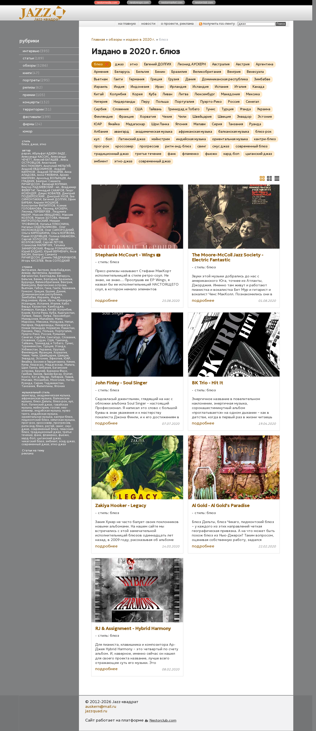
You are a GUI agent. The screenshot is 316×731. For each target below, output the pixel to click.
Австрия (43, 270)
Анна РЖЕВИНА (47, 175)
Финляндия (29, 352)
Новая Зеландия (33, 328)
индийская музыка (44, 414)
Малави (26, 380)
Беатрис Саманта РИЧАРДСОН (40, 183)
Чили (34, 355)
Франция (45, 352)
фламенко (50, 435)
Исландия (28, 303)
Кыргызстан (66, 312)
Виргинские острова (51, 285)
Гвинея (37, 374)
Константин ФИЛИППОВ (38, 205)
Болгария (50, 279)
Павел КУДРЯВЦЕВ (34, 236)
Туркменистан (31, 346)
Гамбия (26, 374)
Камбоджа (55, 306)
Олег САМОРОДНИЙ (59, 230)
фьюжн (63, 435)
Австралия (28, 270)
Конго (25, 377)
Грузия (50, 291)
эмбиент (51, 441)
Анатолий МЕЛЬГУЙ (56, 166)
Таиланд (61, 340)
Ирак (42, 300)
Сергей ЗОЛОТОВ (34, 239)
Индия (55, 297)
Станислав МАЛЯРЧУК (36, 245)
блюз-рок (60, 401)
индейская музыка (47, 410)
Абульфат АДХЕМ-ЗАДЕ (49, 153)
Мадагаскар (54, 364)
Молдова (56, 321)
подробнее (106, 300)
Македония (29, 318)
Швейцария (47, 355)
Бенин (38, 279)
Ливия (69, 377)
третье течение (148, 154)
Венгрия (66, 282)
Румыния (59, 334)
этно (43, 144)
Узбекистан (29, 349)
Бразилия (65, 279)
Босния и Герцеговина (49, 361)
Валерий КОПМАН (54, 184)
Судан (41, 340)
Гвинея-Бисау (53, 374)
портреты (36, 80)
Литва (47, 315)
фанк (37, 435)
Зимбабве (28, 297)
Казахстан (39, 306)
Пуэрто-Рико (30, 334)
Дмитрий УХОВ (57, 196)
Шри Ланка (29, 367)
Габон (38, 288)
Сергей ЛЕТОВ (53, 242)
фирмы (32, 124)
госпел (55, 407)
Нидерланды (44, 325)
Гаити (56, 288)
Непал (69, 321)
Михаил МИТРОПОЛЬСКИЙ (45, 219)
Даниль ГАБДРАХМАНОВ (58, 257)
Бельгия (26, 279)
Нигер (70, 380)
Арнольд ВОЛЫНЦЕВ (51, 178)
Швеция (62, 355)
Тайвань (27, 343)
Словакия (68, 337)
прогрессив (61, 422)
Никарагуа (62, 325)
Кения (70, 361)
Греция (39, 291)
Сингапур (53, 337)
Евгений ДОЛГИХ (55, 199)
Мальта (69, 364)
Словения (28, 340)
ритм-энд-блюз (32, 426)
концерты (36, 102)
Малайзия (46, 318)
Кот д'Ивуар (40, 377)
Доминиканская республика (41, 294)
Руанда (26, 383)
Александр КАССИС (35, 156)
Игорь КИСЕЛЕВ (32, 260)
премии (34, 95)
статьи (33, 58)
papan (26, 153)
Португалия (63, 331)
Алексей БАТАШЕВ (46, 159)
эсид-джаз (67, 441)
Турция (48, 346)
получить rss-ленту (217, 23)
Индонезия (29, 300)
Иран (51, 300)
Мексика (42, 321)
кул (70, 401)
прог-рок (28, 422)
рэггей (49, 426)
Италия (55, 303)
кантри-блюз (63, 416)
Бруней (40, 371)
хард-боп (28, 438)
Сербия (39, 337)
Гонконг (27, 291)
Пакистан (67, 328)
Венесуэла (28, 285)
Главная (98, 39)
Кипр (25, 364)
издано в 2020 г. (140, 39)
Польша (47, 331)
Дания (60, 291)
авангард (28, 395)
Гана (48, 288)
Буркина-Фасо (57, 371)
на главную (127, 23)
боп (24, 404)
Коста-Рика (40, 312)
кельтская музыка (62, 419)
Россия (46, 334)
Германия (68, 288)
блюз (25, 144)
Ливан (37, 315)
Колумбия (64, 309)
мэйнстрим (41, 407)
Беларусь (63, 276)
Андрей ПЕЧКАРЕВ (50, 172)
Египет (67, 374)
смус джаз (220, 146)
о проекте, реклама (177, 23)
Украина (45, 349)
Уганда (60, 346)
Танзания (28, 386)
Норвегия (53, 328)
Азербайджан (60, 270)
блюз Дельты (42, 401)
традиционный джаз (45, 432)
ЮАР (67, 358)
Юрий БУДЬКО (31, 251)
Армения (54, 273)
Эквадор (27, 358)
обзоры (35, 65)
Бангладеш (47, 276)
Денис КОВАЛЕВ (49, 193)
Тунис (69, 343)
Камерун (27, 309)
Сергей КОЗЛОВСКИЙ (39, 241)
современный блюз (44, 429)
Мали (58, 318)
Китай (52, 309)
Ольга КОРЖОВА (62, 233)
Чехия (25, 355)
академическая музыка (53, 395)
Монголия (57, 380)
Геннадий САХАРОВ (50, 190)
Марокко (28, 321)
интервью (36, 51)
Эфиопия (55, 358)
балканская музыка (233, 131)
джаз (34, 144)
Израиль (43, 297)
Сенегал (27, 337)
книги (31, 73)
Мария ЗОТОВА (46, 217)
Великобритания (47, 282)
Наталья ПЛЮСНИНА (54, 224)
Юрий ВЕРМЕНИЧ (56, 251)
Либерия (57, 377)
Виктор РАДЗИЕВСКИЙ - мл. (40, 187)
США (50, 340)
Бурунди (27, 282)
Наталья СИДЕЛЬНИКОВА (39, 227)
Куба (52, 312)
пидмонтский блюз (35, 419)
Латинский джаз (40, 404)
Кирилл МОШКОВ (46, 202)
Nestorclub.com (162, 720)
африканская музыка (36, 398)
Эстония (42, 358)
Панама (26, 331)
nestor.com (107, 2)
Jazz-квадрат (47, 18)
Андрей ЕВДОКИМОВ (37, 169)
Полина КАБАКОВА (62, 236)
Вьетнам (27, 288)
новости (148, 23)
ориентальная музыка (36, 416)
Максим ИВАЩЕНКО (46, 214)
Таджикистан (53, 383)
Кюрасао (36, 364)
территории (37, 109)
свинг (59, 426)
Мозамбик (41, 380)
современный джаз (35, 444)
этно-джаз (58, 444)
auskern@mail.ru (100, 706)
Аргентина (39, 273)
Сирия (38, 383)
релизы (32, 87)
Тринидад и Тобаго (49, 343)
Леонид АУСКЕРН (55, 208)
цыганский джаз (49, 438)
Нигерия (27, 325)
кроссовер (44, 422)
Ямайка (26, 361)
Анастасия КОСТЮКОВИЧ (38, 164)
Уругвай (58, 349)
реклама (27, 453)
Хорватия (60, 352)
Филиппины (44, 386)
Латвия (26, 315)
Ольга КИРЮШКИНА (35, 233)
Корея (25, 312)
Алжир (26, 273)
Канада (40, 309)
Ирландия (64, 300)
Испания (43, 303)
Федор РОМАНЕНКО (58, 248)
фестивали (36, 117)
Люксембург (61, 315)
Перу (37, 331)
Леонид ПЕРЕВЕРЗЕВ (36, 211)
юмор (27, 131)
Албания (45, 367)
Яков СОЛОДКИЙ (57, 260)
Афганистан (29, 276)
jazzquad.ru (96, 710)
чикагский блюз (32, 441)
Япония (59, 386)
